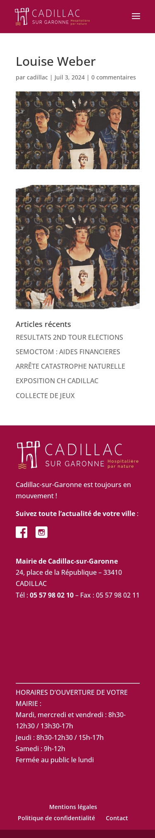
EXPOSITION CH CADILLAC (57, 380)
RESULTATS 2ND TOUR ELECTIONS (69, 337)
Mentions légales (73, 807)
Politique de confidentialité (56, 818)
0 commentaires (113, 77)
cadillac (37, 77)
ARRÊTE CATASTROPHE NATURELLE (70, 366)
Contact (117, 818)
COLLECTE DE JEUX (45, 395)
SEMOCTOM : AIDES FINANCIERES (68, 351)
